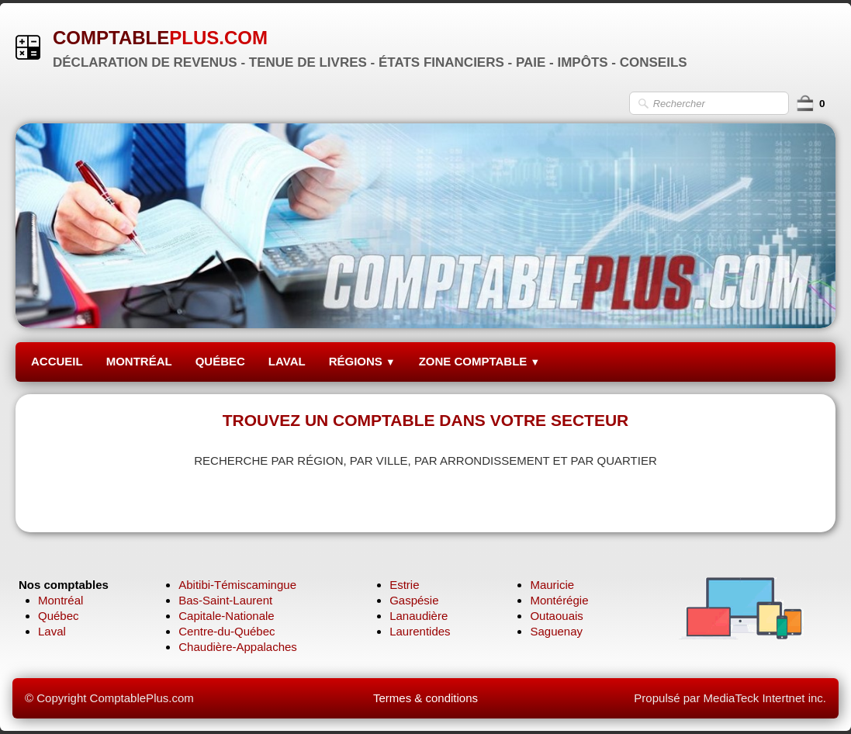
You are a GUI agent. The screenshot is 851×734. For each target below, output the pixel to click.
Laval (52, 631)
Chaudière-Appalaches (237, 646)
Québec (58, 615)
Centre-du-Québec (226, 631)
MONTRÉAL (139, 361)
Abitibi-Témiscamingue (237, 584)
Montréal (60, 600)
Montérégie (559, 600)
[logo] (357, 47)
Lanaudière (418, 615)
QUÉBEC (220, 361)
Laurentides (419, 631)
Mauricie (552, 584)
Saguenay (556, 631)
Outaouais (556, 615)
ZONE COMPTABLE (480, 361)
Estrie (404, 584)
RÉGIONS (362, 361)
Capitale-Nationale (226, 615)
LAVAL (287, 361)
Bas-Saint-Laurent (225, 600)
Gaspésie (413, 600)
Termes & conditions (425, 698)
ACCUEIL (57, 361)
